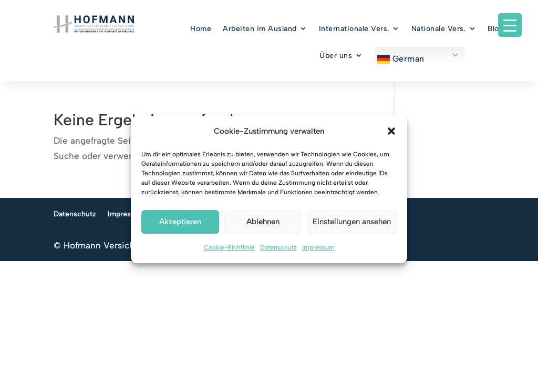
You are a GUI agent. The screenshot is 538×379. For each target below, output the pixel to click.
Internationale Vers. (354, 28)
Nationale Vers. (438, 28)
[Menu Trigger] (510, 25)
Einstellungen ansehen (352, 222)
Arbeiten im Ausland (260, 28)
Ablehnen (263, 222)
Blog (495, 28)
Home (200, 28)
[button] (391, 131)
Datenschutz (278, 247)
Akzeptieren (180, 222)
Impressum (318, 247)
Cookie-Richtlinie (229, 247)
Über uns (335, 55)
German (401, 59)
